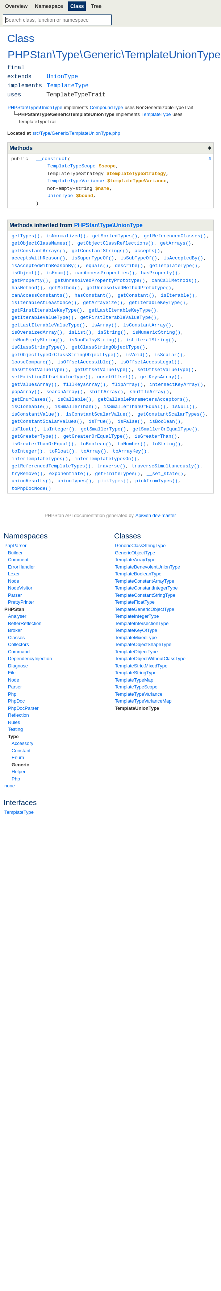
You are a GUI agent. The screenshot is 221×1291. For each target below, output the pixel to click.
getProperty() (30, 275)
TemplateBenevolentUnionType (147, 551)
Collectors (18, 629)
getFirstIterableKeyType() (47, 303)
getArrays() (175, 240)
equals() (97, 261)
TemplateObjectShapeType (143, 629)
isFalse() (130, 409)
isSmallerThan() (76, 395)
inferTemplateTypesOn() (106, 445)
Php (12, 679)
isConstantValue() (36, 402)
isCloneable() (30, 395)
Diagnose (18, 650)
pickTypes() (113, 466)
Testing (15, 714)
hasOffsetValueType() (40, 360)
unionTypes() (75, 466)
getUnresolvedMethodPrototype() (129, 282)
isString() (112, 324)
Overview (16, 6)
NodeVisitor (20, 572)
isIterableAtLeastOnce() (44, 296)
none (9, 770)
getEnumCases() (31, 388)
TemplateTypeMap (134, 664)
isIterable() (178, 289)
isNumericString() (157, 324)
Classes (16, 622)
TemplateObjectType (136, 636)
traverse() (111, 452)
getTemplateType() (173, 261)
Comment (18, 544)
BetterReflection (25, 608)
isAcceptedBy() (183, 254)
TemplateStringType (136, 657)
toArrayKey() (130, 437)
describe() (129, 261)
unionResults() (31, 466)
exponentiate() (68, 459)
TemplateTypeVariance (138, 679)
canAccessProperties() (105, 268)
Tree (96, 6)
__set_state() (165, 459)
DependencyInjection (30, 643)
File (12, 657)
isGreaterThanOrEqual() (43, 431)
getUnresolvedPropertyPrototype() (100, 275)
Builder (15, 537)
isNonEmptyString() (37, 332)
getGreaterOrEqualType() (95, 423)
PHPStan (14, 594)
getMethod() (64, 282)
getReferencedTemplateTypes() (51, 452)
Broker (15, 615)
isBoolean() (164, 409)
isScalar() (168, 346)
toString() (166, 431)
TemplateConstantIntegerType (146, 572)
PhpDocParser (23, 693)
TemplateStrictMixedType (141, 650)
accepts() (147, 247)
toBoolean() (95, 431)
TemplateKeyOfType (136, 615)
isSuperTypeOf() (93, 254)
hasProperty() (159, 268)
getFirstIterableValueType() (118, 310)
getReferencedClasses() (175, 233)
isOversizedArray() (37, 324)
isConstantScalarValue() (98, 402)
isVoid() (136, 346)
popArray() (26, 381)
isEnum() (57, 268)
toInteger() (27, 437)
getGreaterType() (34, 423)
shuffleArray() (149, 381)
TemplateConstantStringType (145, 580)
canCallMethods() (174, 275)
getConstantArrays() (38, 247)
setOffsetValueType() (165, 360)
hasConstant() (93, 289)
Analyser (17, 601)
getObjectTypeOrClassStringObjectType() (65, 346)
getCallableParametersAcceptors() (143, 388)
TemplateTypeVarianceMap (143, 685)
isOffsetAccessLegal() (150, 353)
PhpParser (15, 530)
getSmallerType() (103, 416)
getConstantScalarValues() (47, 409)
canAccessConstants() (40, 289)
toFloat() (61, 437)
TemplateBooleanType (138, 558)
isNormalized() (66, 233)
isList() (80, 324)
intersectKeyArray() (176, 374)
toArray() (93, 437)
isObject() (26, 268)
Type (13, 721)
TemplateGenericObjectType (144, 594)
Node (13, 566)
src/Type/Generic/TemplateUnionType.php (76, 133)
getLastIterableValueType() (48, 318)
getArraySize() (102, 296)
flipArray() (127, 374)
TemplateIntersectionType (141, 608)
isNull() (183, 395)
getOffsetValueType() (103, 360)
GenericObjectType (135, 537)
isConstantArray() (147, 318)
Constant (21, 735)
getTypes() (26, 233)
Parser (15, 580)
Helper (18, 756)
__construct (51, 158)
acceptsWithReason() (38, 254)
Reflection (18, 700)
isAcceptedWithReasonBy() (45, 261)
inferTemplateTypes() (40, 445)
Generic (20, 749)
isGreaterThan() (155, 423)
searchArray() (64, 381)
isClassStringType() (38, 339)
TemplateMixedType (136, 622)
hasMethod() (27, 282)
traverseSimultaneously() (166, 452)
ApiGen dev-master (155, 500)
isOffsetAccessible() (86, 353)
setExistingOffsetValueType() (51, 367)
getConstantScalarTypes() (171, 402)
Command (19, 636)
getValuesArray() (34, 374)
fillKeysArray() (84, 374)
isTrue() (100, 409)
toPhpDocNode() (31, 473)
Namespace (49, 6)
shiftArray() (106, 381)
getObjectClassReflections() (115, 240)
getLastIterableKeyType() (123, 303)
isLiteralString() (150, 332)
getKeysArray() (160, 367)
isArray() (104, 318)
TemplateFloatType (135, 587)
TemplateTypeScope (136, 671)
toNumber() (132, 431)
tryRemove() (27, 459)
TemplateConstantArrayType (144, 566)
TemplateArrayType (135, 544)
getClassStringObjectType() (108, 339)
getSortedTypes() (114, 233)
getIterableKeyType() (157, 296)
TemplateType (19, 797)
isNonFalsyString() (94, 332)
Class (77, 6)
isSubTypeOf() (138, 254)
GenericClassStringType (140, 530)
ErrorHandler (21, 551)
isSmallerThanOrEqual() (135, 395)
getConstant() (136, 289)
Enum (18, 742)
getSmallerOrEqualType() (165, 416)
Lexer (14, 558)
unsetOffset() (115, 367)
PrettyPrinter (21, 587)
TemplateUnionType (137, 693)
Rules (14, 707)
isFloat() (24, 416)
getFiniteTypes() (117, 459)
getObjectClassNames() (41, 240)
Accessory (22, 728)
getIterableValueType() (43, 310)
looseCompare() (31, 353)
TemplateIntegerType (137, 601)
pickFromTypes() (156, 466)
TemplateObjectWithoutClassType (150, 643)
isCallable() (75, 388)
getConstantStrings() (100, 247)
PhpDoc (16, 685)
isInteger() (59, 416)
